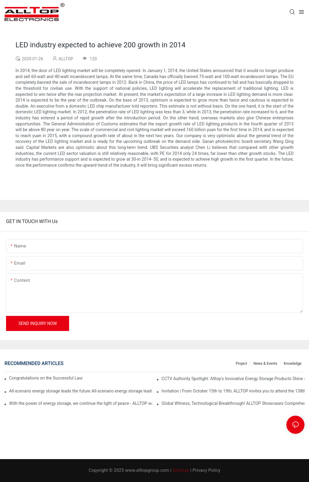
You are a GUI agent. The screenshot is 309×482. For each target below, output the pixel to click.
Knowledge (292, 363)
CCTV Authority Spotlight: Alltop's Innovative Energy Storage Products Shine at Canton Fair (232, 378)
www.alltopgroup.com (147, 470)
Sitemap (181, 470)
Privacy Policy (206, 470)
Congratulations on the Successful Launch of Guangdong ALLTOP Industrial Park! (46, 378)
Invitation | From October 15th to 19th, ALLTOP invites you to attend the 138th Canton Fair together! (232, 391)
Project (241, 363)
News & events (265, 363)
